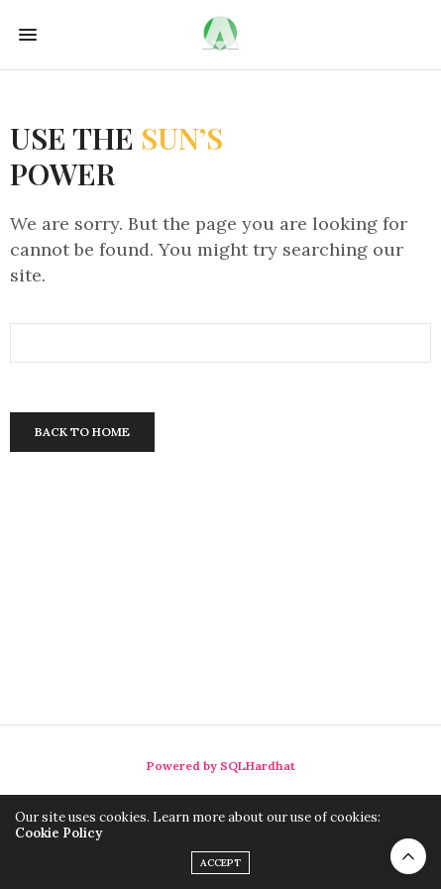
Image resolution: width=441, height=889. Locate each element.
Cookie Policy (58, 833)
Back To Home (82, 431)
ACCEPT (220, 862)
